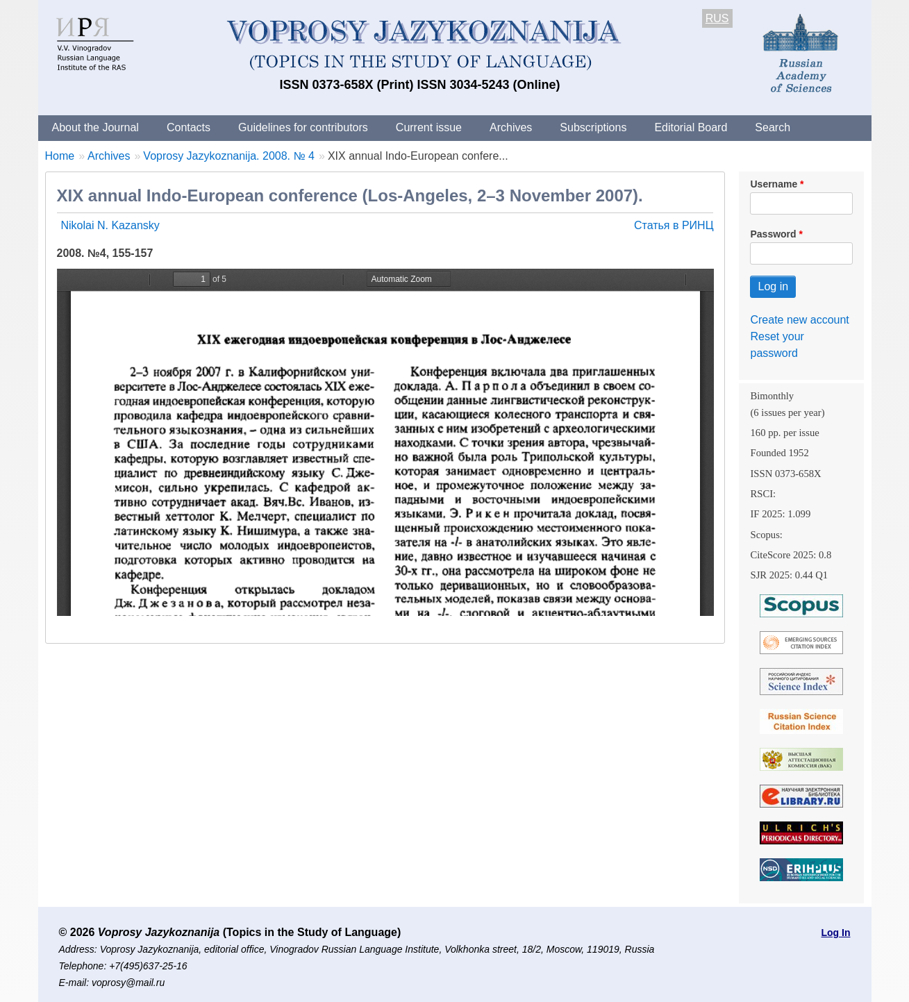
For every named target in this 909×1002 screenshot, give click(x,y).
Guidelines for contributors (303, 127)
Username (773, 184)
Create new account (799, 320)
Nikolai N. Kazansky (110, 225)
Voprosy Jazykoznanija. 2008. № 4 (229, 156)
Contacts (188, 127)
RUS (717, 18)
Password (773, 234)
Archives (511, 127)
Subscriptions (593, 127)
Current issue (429, 127)
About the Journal (95, 127)
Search (772, 127)
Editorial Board (690, 127)
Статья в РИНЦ (674, 225)
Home (60, 156)
